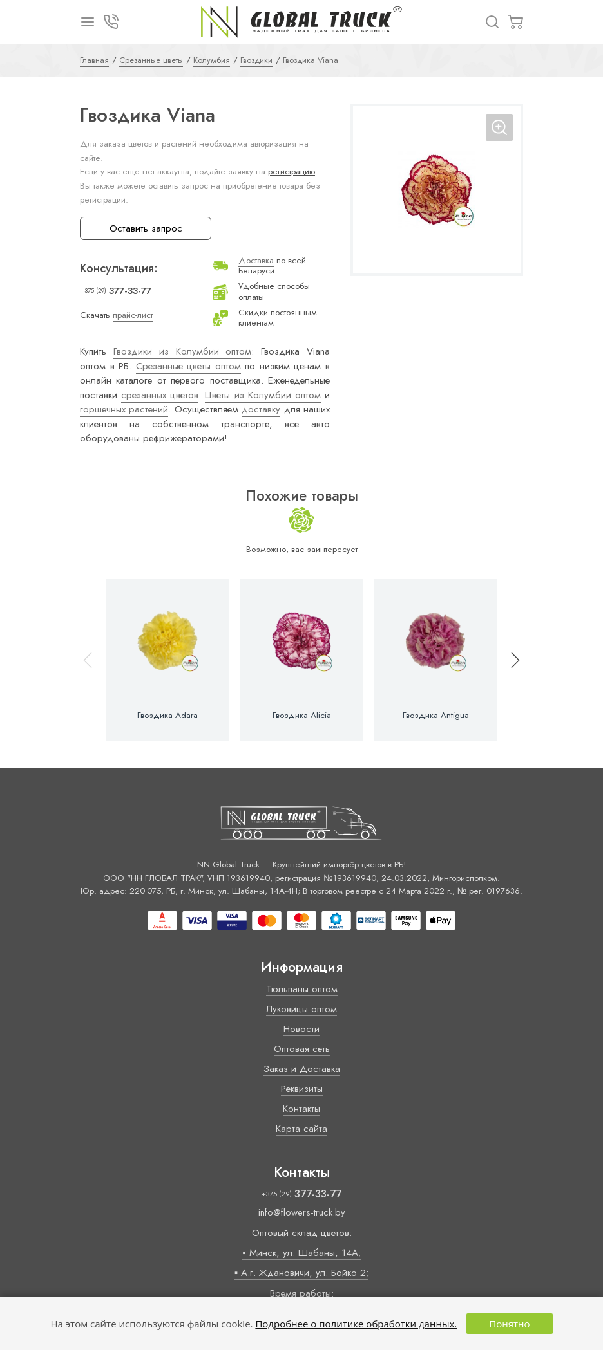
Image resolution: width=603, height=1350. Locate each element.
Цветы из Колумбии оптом (262, 395)
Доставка (256, 260)
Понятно (509, 1323)
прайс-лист (133, 315)
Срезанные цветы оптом (188, 366)
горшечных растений (124, 409)
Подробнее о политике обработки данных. (356, 1323)
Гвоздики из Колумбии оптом (182, 351)
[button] (509, 660)
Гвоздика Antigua (436, 715)
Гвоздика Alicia (302, 715)
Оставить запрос (146, 228)
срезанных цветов (159, 395)
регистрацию (291, 171)
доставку (261, 409)
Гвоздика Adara (167, 715)
